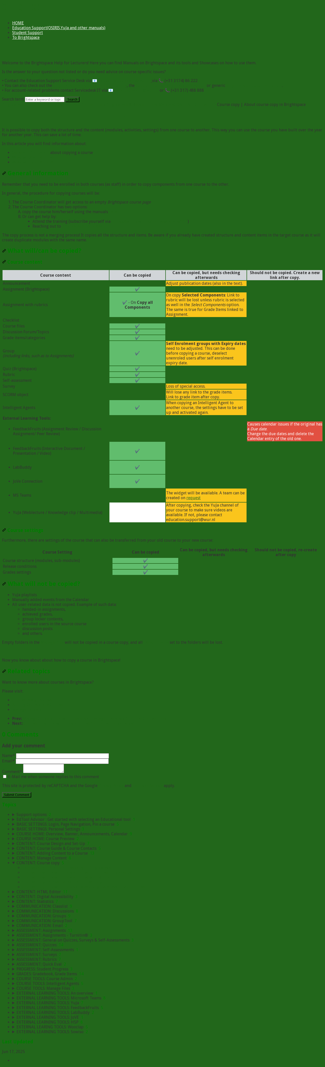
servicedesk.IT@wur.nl (136, 90)
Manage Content (27, 709)
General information (30, 152)
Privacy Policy (111, 785)
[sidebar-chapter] (167, 814)
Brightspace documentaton (253, 85)
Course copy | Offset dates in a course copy (62, 882)
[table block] (162, 396)
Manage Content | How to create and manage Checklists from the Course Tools (95, 718)
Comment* (33, 771)
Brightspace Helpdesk (82, 226)
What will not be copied (34, 162)
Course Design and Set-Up (36, 700)
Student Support (27, 32)
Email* (55, 761)
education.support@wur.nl (124, 80)
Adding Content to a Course (37, 704)
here (113, 211)
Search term (13, 99)
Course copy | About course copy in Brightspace (66, 867)
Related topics (26, 671)
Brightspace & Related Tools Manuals (140, 104)
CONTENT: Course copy (195, 104)
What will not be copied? (41, 583)
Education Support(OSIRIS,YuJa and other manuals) (58, 27)
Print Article (23, 1060)
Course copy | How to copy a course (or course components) (79, 723)
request (193, 497)
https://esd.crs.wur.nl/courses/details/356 (149, 221)
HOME (18, 23)
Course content (22, 262)
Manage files (52, 642)
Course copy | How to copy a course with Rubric (66, 877)
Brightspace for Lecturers (25, 104)
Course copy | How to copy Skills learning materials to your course (83, 887)
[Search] (44, 99)
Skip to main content (21, 4)
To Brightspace (26, 37)
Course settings (22, 530)
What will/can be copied (34, 157)
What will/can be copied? (41, 250)
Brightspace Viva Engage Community (90, 85)
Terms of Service (148, 785)
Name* (55, 755)
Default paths (156, 642)
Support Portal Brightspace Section (171, 85)
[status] (162, 184)
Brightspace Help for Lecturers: (77, 104)
